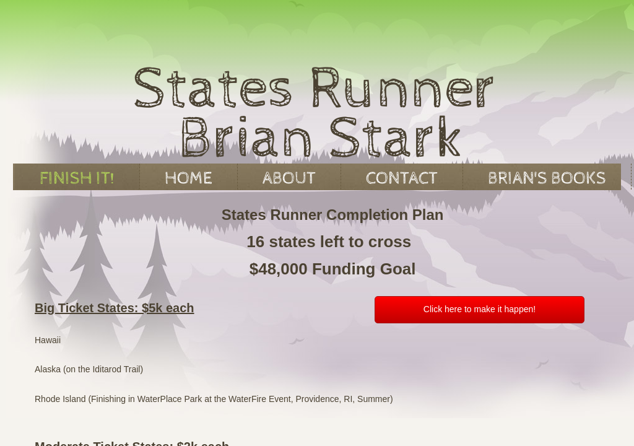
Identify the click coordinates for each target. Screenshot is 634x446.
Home (188, 178)
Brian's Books (547, 178)
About (289, 178)
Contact (402, 178)
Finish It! (77, 178)
